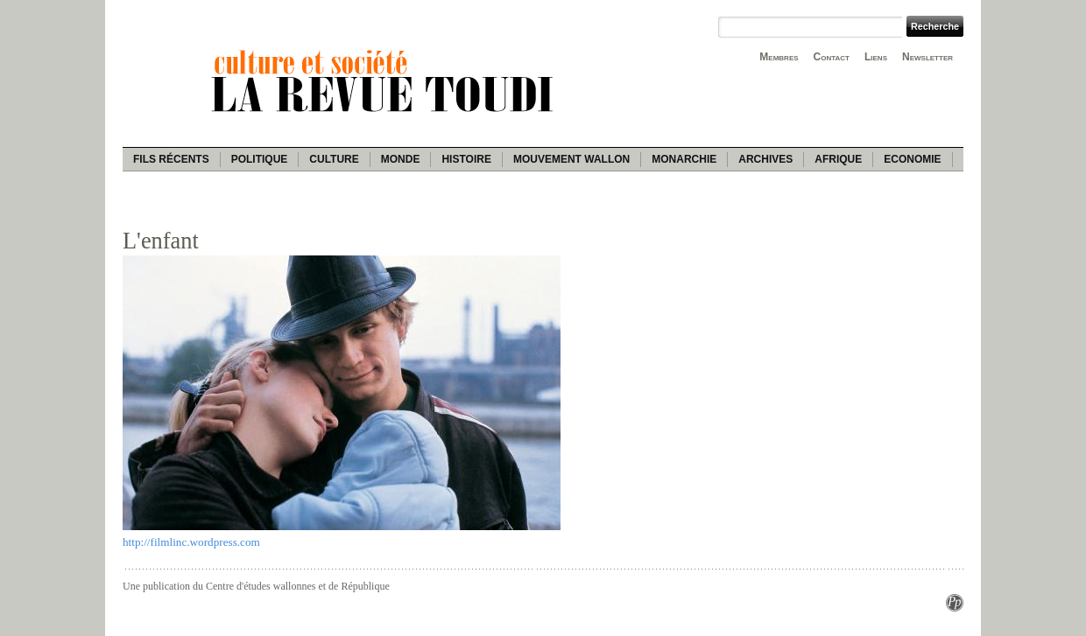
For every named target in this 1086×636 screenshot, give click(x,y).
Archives (765, 159)
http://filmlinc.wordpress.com (191, 542)
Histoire (465, 159)
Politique (259, 159)
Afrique (838, 159)
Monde (400, 159)
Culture (333, 159)
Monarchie (684, 159)
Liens (875, 57)
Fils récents (171, 159)
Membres (778, 57)
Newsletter (927, 57)
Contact (832, 57)
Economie (912, 159)
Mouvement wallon (571, 159)
